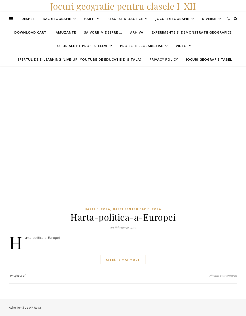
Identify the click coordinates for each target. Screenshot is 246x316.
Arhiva (136, 32)
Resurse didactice (125, 18)
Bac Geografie (57, 18)
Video (181, 45)
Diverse (209, 18)
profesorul (18, 275)
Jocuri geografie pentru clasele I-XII (123, 6)
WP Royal (35, 307)
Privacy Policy (163, 59)
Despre (28, 18)
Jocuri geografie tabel (209, 59)
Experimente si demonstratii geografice (191, 32)
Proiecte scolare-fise (141, 45)
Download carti (31, 32)
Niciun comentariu (223, 275)
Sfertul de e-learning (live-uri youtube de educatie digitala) (79, 59)
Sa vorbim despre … (103, 32)
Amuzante (66, 32)
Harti (89, 18)
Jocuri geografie (172, 18)
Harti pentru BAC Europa (137, 209)
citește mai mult (123, 260)
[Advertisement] (123, 97)
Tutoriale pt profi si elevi (81, 45)
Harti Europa (97, 209)
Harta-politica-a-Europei (123, 217)
